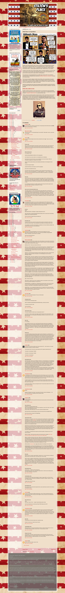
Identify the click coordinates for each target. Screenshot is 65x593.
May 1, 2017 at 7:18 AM (28, 206)
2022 (11, 119)
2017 (11, 126)
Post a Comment (26, 545)
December (13, 127)
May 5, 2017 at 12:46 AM (28, 543)
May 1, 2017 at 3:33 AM (28, 148)
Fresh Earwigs (13, 153)
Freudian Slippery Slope (14, 143)
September (13, 131)
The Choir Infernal (14, 244)
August (12, 232)
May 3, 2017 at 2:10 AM (28, 537)
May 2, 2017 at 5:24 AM (28, 496)
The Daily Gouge (12, 190)
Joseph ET (26, 124)
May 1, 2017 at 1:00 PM (28, 394)
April (12, 159)
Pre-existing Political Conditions (14, 155)
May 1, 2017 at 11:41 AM (28, 329)
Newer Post (25, 549)
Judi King (26, 492)
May (12, 236)
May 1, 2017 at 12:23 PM (28, 356)
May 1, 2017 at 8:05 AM (28, 236)
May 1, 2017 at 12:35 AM (28, 141)
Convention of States (12, 186)
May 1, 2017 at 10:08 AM (28, 307)
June (12, 135)
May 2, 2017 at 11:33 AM (28, 505)
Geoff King (26, 230)
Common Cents (11, 185)
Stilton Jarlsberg (27, 239)
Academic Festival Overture (31, 92)
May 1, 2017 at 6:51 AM (28, 186)
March (12, 161)
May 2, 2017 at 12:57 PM (28, 523)
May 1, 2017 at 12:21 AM (28, 134)
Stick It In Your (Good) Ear (15, 156)
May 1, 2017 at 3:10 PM (28, 465)
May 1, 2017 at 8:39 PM (28, 482)
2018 (11, 125)
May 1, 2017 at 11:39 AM (28, 317)
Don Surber (27, 293)
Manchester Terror (14, 142)
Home (39, 549)
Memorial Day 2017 (14, 139)
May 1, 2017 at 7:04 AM (28, 197)
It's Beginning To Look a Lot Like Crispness (15, 148)
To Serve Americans (14, 146)
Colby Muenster (27, 373)
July (12, 134)
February (12, 162)
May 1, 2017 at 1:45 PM (28, 402)
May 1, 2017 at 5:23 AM (28, 173)
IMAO (10, 187)
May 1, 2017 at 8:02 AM (28, 227)
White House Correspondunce (15, 257)
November (13, 228)
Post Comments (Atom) (30, 551)
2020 (11, 122)
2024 (11, 117)
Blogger (38, 589)
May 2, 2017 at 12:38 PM (28, 515)
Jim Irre (26, 137)
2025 (11, 115)
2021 (11, 121)
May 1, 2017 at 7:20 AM (28, 217)
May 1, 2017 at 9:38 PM (28, 489)
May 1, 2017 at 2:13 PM (28, 414)
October (12, 130)
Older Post (53, 549)
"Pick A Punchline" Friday (15, 140)
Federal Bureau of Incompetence (14, 150)
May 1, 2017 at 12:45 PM (28, 370)
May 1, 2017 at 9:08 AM (28, 290)
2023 (11, 118)
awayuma (26, 540)
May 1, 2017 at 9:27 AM (28, 296)
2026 (11, 114)
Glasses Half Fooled (14, 138)
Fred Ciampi (27, 200)
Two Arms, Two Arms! (14, 251)
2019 (11, 123)
